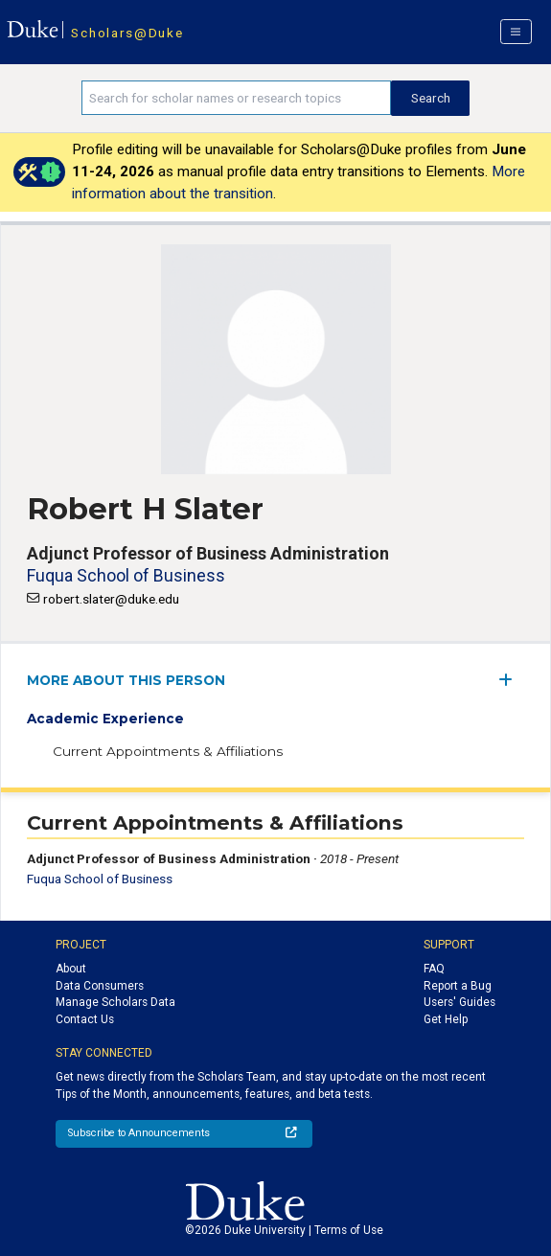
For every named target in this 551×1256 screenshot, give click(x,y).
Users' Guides (459, 1002)
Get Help (446, 1019)
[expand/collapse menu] (511, 680)
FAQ (434, 968)
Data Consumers (100, 986)
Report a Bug (458, 986)
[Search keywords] (236, 97)
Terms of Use (348, 1230)
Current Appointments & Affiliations (168, 751)
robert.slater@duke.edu (111, 598)
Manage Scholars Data (115, 1002)
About (71, 968)
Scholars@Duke (127, 32)
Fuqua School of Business (126, 575)
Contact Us (85, 1019)
